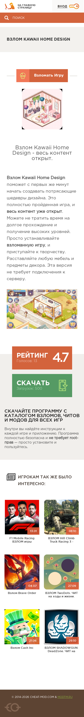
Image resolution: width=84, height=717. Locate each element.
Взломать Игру (49, 75)
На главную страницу (27, 6)
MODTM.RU (65, 697)
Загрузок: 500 (29, 388)
